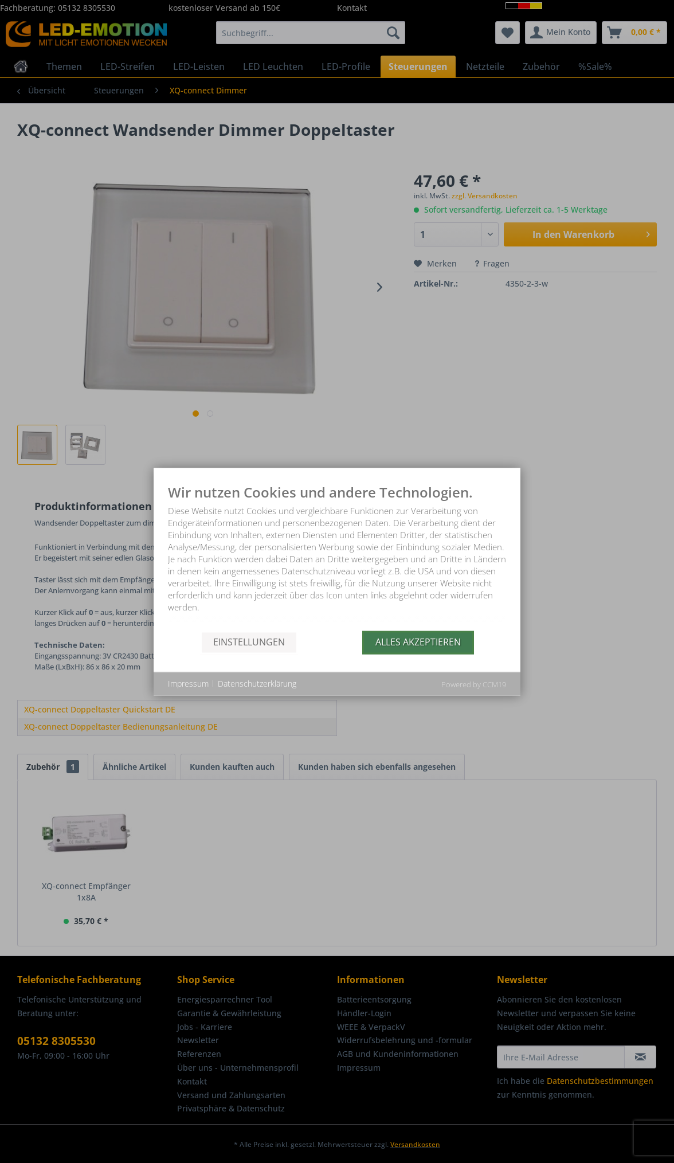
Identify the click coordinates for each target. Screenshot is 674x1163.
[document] (337, 557)
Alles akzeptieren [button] (418, 642)
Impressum (188, 683)
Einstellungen (249, 642)
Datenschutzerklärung (257, 683)
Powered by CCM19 (473, 684)
